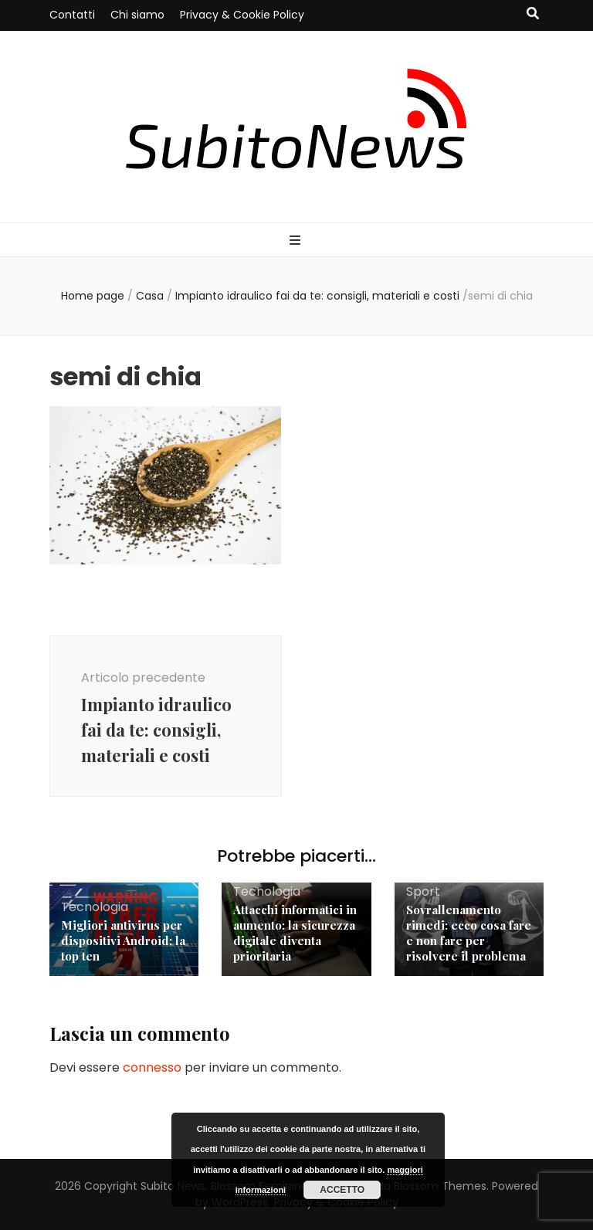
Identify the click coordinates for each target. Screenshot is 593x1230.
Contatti (72, 14)
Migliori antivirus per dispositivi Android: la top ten (123, 940)
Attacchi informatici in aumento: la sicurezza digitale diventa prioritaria (295, 933)
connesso (152, 1067)
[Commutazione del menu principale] (297, 241)
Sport (423, 891)
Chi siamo (137, 14)
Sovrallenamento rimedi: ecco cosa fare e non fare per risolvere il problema (468, 933)
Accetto (342, 1189)
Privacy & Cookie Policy (242, 14)
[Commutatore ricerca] (533, 14)
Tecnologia (94, 907)
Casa (150, 295)
